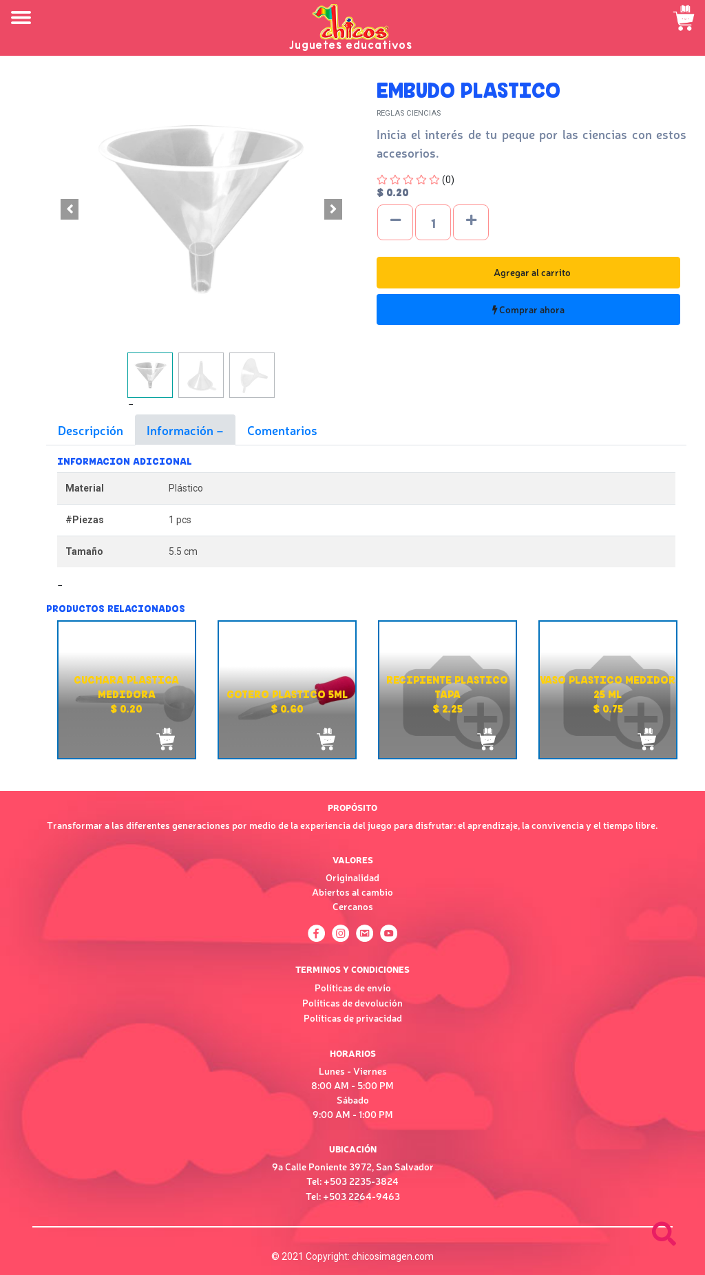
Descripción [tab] (90, 429)
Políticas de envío (353, 987)
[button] (69, 209)
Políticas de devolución (352, 1002)
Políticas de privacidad (353, 1017)
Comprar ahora (528, 309)
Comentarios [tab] (282, 429)
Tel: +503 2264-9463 (353, 1196)
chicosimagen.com (393, 1256)
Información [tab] (181, 429)
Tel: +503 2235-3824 (352, 1180)
